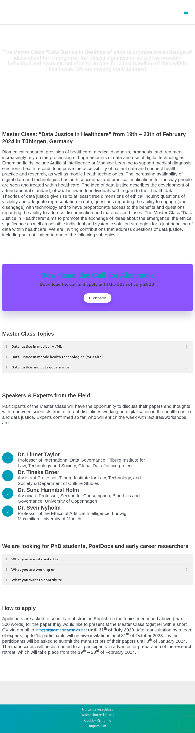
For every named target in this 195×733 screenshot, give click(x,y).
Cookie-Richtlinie (97, 720)
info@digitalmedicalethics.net (64, 631)
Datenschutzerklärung (97, 714)
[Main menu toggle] (186, 12)
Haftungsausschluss (97, 709)
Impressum (97, 725)
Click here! (97, 298)
